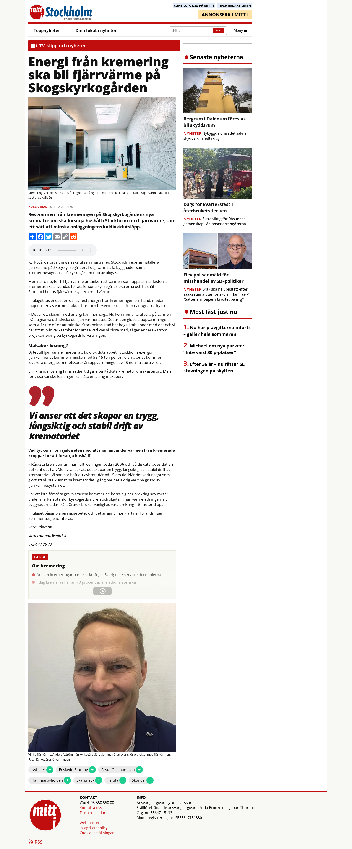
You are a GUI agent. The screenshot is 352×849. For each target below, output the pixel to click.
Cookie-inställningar (97, 832)
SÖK (218, 30)
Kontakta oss (91, 807)
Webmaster (90, 822)
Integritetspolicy (93, 827)
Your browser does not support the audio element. (62, 250)
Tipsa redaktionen (95, 812)
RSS (35, 842)
